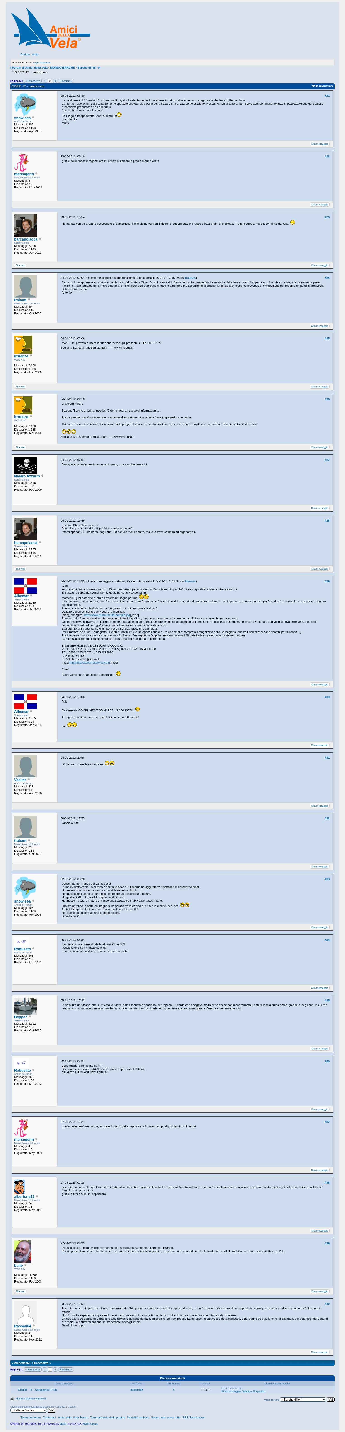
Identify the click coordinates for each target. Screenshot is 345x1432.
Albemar (21, 596)
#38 (327, 1182)
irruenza (189, 277)
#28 (327, 520)
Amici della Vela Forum (73, 1417)
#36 (327, 1061)
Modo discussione (322, 85)
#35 (327, 1000)
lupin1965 (136, 1389)
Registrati (45, 62)
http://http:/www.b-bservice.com (89, 662)
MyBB (63, 1423)
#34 (327, 939)
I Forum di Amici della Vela (29, 67)
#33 (327, 879)
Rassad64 (22, 1326)
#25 (327, 338)
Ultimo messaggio (231, 1391)
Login (36, 62)
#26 (327, 399)
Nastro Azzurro (27, 476)
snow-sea (22, 118)
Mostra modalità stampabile (31, 1398)
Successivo (40, 1363)
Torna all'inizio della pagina (107, 1417)
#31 (327, 757)
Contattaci (49, 1417)
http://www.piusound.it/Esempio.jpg (107, 615)
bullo (18, 1265)
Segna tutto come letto (165, 1417)
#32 (327, 818)
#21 (327, 95)
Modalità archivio (138, 1417)
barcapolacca (25, 239)
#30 (327, 697)
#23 (327, 217)
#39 (327, 1243)
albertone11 (24, 1197)
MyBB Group (90, 1423)
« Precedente (32, 80)
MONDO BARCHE (62, 67)
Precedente (22, 1363)
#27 (327, 460)
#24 (327, 277)
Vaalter (20, 780)
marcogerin (24, 174)
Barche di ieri (86, 67)
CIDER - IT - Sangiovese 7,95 (37, 1389)
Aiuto (35, 54)
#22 (327, 156)
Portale (25, 54)
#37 (327, 1122)
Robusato (22, 949)
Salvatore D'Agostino (253, 1391)
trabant (20, 300)
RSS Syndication (193, 1417)
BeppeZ (21, 1017)
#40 (327, 1304)
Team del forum (31, 1417)
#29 (327, 581)
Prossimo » (66, 80)
